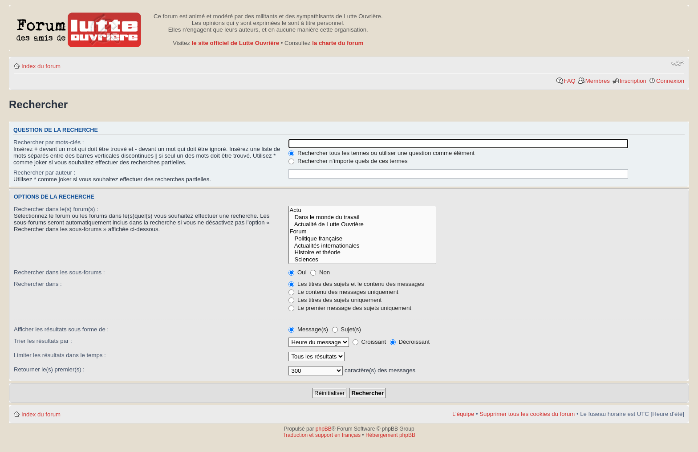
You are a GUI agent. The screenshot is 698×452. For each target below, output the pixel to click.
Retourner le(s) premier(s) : (49, 369)
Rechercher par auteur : (44, 172)
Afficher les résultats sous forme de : (61, 329)
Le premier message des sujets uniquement (349, 308)
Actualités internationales (362, 245)
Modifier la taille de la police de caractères (677, 63)
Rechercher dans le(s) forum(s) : (56, 209)
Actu (362, 210)
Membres (597, 80)
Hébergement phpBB (390, 435)
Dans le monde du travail (362, 217)
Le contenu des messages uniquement (343, 292)
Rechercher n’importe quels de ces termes (347, 161)
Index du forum (41, 66)
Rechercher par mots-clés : (48, 142)
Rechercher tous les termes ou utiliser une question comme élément (381, 153)
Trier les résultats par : (43, 341)
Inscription (633, 80)
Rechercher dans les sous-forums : (59, 272)
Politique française (362, 238)
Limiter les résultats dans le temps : (60, 355)
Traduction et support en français (322, 435)
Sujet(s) (346, 329)
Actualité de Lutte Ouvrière (362, 224)
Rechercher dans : (38, 284)
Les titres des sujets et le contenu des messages (356, 284)
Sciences (362, 259)
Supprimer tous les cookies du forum (527, 414)
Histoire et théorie (362, 252)
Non (320, 272)
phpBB (324, 429)
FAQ (569, 80)
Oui (297, 272)
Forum (362, 231)
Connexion (670, 80)
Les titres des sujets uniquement (334, 300)
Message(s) (308, 329)
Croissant (369, 341)
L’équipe (463, 414)
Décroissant (410, 341)
